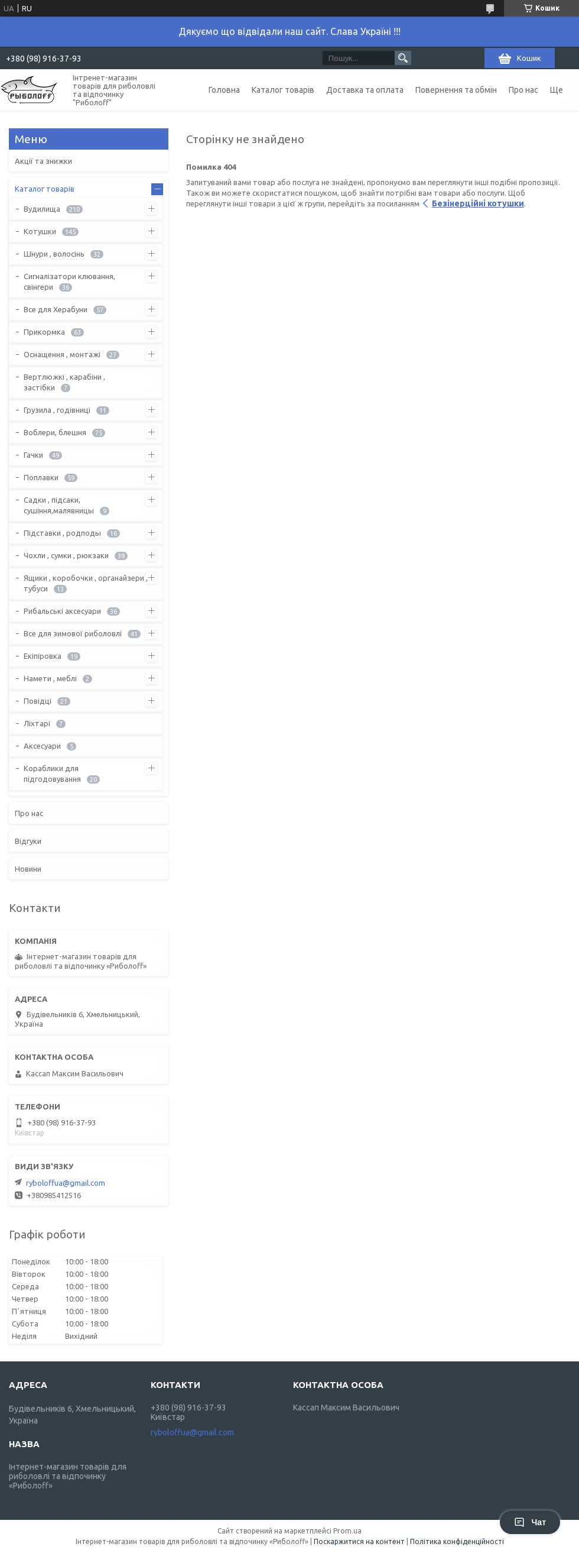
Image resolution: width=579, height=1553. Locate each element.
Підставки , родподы (62, 533)
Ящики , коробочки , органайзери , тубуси (86, 583)
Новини (28, 869)
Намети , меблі (50, 678)
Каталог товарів (283, 90)
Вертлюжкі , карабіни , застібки (64, 382)
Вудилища (42, 209)
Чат (530, 1522)
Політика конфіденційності (457, 1541)
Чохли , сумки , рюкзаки (66, 555)
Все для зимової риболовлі (73, 633)
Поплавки (41, 477)
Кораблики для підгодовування (52, 773)
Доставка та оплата (365, 90)
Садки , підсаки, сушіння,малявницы (59, 505)
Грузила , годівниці (57, 410)
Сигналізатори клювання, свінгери (69, 281)
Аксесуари (42, 746)
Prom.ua (347, 1531)
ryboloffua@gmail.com (65, 1183)
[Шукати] (403, 58)
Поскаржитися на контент (359, 1541)
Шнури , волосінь (54, 254)
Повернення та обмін (456, 90)
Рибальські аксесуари (62, 611)
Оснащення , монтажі (62, 354)
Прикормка (44, 332)
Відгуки (28, 841)
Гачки (33, 455)
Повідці (37, 701)
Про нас (523, 90)
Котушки (40, 231)
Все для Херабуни (55, 309)
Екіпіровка (42, 656)
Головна (224, 90)
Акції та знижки (43, 161)
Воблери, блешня (55, 432)
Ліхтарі (37, 723)
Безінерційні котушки (478, 203)
